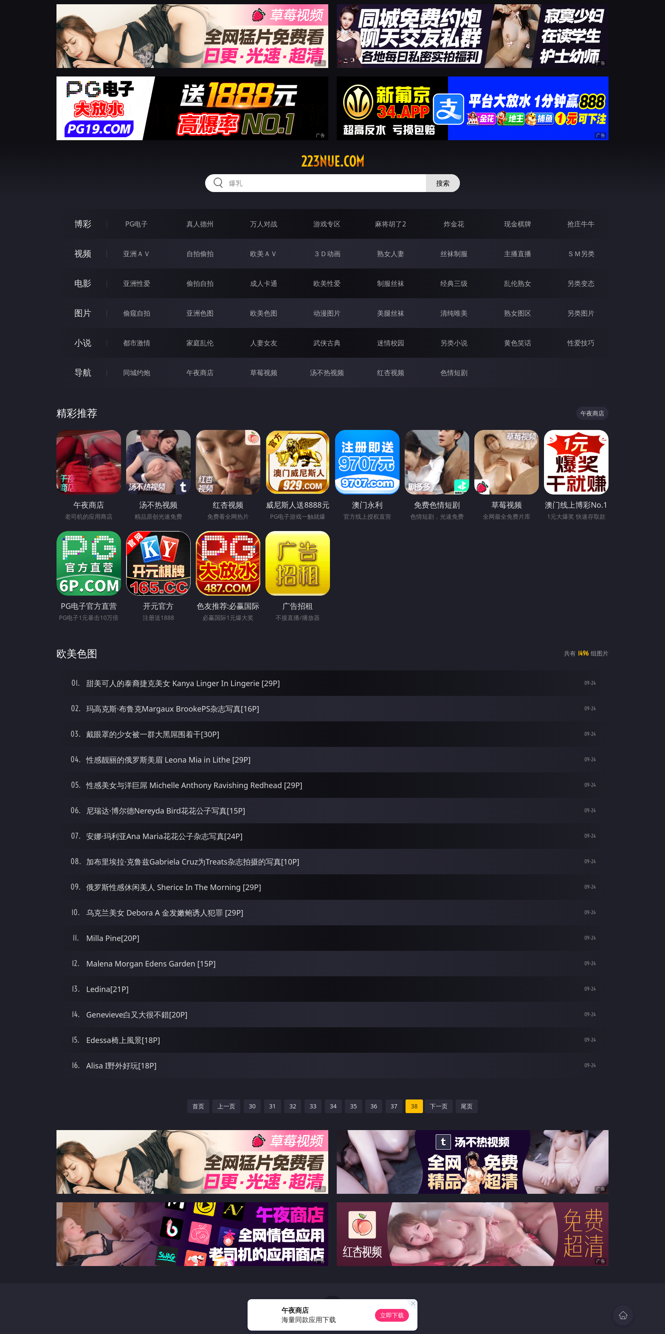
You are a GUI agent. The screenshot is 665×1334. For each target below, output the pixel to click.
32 (292, 1106)
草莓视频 (263, 372)
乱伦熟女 (517, 283)
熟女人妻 (390, 253)
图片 (82, 313)
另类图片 (581, 313)
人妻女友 (263, 343)
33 (313, 1106)
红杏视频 (390, 372)
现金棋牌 (517, 224)
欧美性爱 (327, 283)
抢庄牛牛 (581, 224)
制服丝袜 (390, 283)
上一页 (226, 1106)
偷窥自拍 (136, 313)
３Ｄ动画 (327, 253)
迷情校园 (390, 343)
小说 (82, 342)
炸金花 (454, 224)
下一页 (439, 1106)
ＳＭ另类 (581, 253)
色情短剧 (454, 372)
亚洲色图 (200, 313)
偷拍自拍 (200, 283)
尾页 (467, 1106)
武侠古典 (327, 343)
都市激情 (136, 343)
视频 (82, 253)
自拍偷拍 (200, 253)
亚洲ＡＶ (136, 253)
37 (394, 1106)
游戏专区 (327, 224)
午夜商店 (200, 372)
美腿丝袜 (390, 313)
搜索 (443, 183)
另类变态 (581, 283)
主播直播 (517, 253)
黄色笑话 (517, 343)
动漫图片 (327, 313)
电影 (82, 283)
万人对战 (263, 224)
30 (252, 1106)
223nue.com (332, 161)
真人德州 (200, 224)
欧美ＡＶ (263, 253)
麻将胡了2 (390, 224)
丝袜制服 (454, 253)
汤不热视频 (327, 372)
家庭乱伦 (200, 343)
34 (333, 1106)
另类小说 (454, 343)
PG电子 (136, 224)
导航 (82, 372)
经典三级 (454, 283)
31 (272, 1106)
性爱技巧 (581, 343)
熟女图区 (517, 313)
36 (373, 1106)
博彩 (82, 223)
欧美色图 (263, 313)
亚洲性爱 (136, 283)
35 (353, 1106)
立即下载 (392, 1315)
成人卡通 (263, 283)
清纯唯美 (454, 313)
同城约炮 (136, 372)
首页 (198, 1106)
